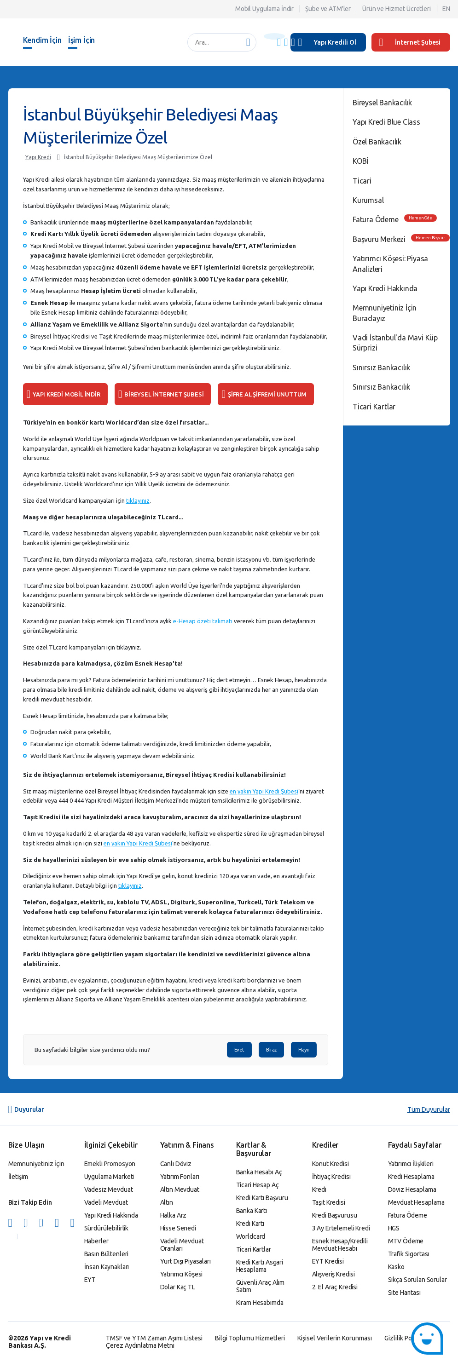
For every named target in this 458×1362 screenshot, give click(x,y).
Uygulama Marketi (109, 1176)
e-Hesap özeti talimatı (202, 621)
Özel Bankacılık (377, 142)
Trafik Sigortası (408, 1254)
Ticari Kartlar (374, 406)
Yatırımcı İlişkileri (411, 1163)
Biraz (271, 1049)
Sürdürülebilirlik (106, 1228)
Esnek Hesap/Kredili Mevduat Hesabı (340, 1244)
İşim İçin (81, 40)
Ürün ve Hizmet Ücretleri (396, 8)
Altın (166, 1202)
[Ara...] (217, 42)
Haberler (96, 1241)
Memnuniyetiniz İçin (36, 1163)
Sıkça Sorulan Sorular (417, 1279)
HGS (394, 1228)
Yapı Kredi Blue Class (386, 122)
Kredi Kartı (250, 1223)
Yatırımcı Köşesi (181, 1274)
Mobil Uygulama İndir (264, 8)
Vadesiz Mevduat (108, 1189)
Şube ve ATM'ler (328, 8)
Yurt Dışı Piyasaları (185, 1261)
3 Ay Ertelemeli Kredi (341, 1228)
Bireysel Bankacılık (382, 102)
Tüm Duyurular (428, 1109)
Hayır (303, 1049)
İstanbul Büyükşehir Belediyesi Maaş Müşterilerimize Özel (138, 157)
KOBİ (360, 161)
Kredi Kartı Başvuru (262, 1197)
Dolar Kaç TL (177, 1287)
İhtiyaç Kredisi (331, 1176)
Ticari (362, 181)
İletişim (18, 1176)
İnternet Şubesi (410, 42)
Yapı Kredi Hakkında (385, 288)
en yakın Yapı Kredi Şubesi (264, 791)
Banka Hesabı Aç (259, 1172)
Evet (239, 1049)
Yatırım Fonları (179, 1176)
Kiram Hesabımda (260, 1302)
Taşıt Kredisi (328, 1202)
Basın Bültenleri (106, 1254)
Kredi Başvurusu (334, 1215)
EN (446, 8)
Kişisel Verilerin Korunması (334, 1338)
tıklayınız (138, 500)
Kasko (396, 1266)
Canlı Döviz (175, 1163)
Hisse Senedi (178, 1228)
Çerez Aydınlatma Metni (140, 1345)
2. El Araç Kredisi (335, 1287)
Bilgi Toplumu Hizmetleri (250, 1338)
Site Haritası (404, 1292)
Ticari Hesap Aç (257, 1185)
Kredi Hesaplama (411, 1176)
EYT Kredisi (328, 1261)
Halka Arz (173, 1215)
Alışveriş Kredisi (333, 1274)
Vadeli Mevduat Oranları (182, 1244)
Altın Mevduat (179, 1189)
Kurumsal (368, 200)
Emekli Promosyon (110, 1163)
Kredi (319, 1189)
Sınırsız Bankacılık (381, 367)
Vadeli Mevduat (106, 1202)
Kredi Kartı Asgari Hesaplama (259, 1266)
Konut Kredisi (330, 1163)
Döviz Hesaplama (412, 1189)
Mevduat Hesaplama (416, 1202)
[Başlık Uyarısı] (274, 36)
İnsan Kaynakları (106, 1266)
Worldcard (251, 1236)
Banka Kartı (251, 1210)
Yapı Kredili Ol (335, 42)
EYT (90, 1279)
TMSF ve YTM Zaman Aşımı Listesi (154, 1338)
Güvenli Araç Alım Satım (260, 1286)
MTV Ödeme (406, 1241)
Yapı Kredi (38, 157)
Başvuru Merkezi (379, 239)
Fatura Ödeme (376, 219)
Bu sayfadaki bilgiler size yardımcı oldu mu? (92, 1050)
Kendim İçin (42, 40)
